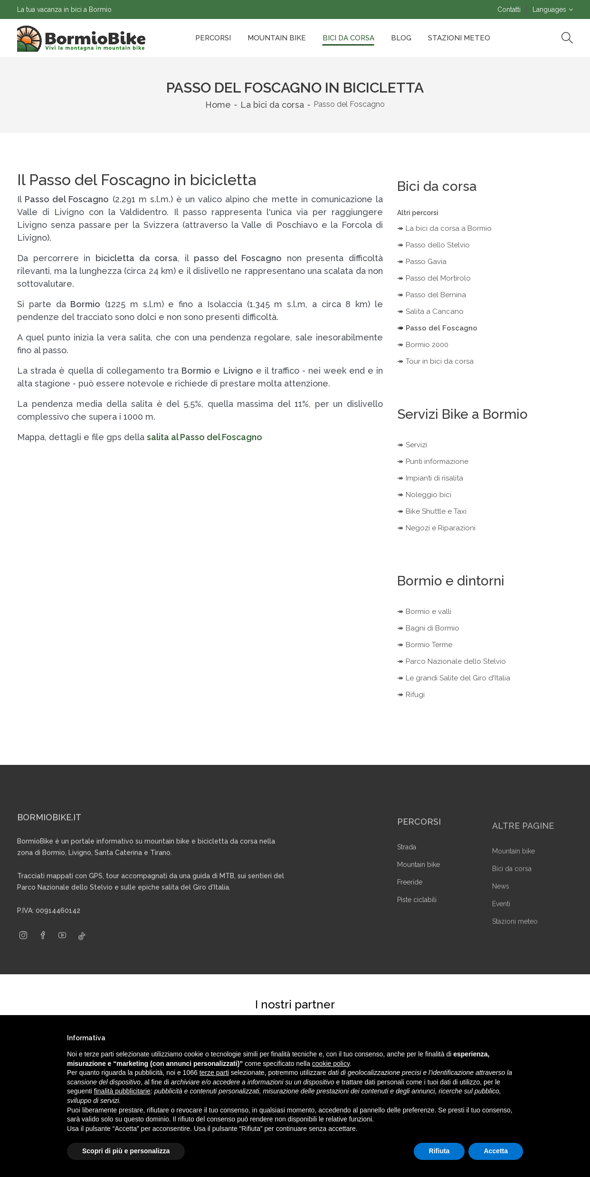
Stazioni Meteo (459, 38)
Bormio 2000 (427, 344)
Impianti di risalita (434, 478)
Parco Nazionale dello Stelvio (456, 661)
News (500, 904)
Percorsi (213, 38)
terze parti (214, 1072)
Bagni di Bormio (432, 628)
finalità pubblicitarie (122, 1091)
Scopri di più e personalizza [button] (126, 1151)
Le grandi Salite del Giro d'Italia (458, 678)
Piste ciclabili (417, 918)
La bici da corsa (272, 105)
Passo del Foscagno (441, 328)
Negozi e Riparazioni (441, 528)
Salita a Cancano (435, 311)
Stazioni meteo (515, 939)
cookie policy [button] (331, 1063)
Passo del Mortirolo (438, 278)
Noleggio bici (428, 494)
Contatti (509, 9)
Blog (401, 38)
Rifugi (415, 694)
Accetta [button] (496, 1151)
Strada (406, 865)
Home (218, 105)
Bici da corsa (348, 38)
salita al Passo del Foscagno (204, 437)
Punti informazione (437, 461)
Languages (549, 9)
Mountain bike (276, 38)
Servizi (416, 445)
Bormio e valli (428, 611)
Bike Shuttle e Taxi (436, 511)
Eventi (501, 921)
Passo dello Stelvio (438, 245)
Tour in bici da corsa (440, 361)
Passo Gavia (426, 261)
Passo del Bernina (436, 295)
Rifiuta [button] (439, 1151)
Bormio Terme (429, 644)
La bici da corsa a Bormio (449, 228)
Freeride (409, 900)
